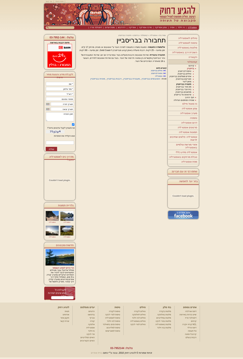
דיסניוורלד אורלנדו (188, 31)
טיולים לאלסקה (139, 314)
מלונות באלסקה (164, 314)
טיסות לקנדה (114, 311)
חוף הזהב (189, 97)
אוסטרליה (192, 27)
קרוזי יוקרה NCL (189, 324)
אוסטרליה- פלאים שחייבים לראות (183, 138)
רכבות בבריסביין (114, 79)
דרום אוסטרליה (189, 122)
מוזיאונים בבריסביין (183, 92)
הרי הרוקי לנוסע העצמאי (63, 268)
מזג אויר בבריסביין (183, 87)
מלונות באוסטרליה (187, 47)
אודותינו (66, 314)
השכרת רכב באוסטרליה (184, 52)
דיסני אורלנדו (190, 311)
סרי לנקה (90, 334)
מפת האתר (59, 1)
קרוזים (193, 321)
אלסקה (91, 324)
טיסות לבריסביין (184, 71)
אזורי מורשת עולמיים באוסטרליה (186, 146)
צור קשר (49, 1)
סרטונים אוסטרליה (187, 127)
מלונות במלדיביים (163, 318)
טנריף (92, 318)
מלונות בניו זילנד (164, 328)
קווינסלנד (192, 61)
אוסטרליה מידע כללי (186, 152)
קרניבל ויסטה (190, 334)
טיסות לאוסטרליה (188, 42)
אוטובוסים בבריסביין (151, 79)
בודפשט (91, 314)
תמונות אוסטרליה (188, 132)
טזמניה (193, 118)
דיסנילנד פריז (96, 27)
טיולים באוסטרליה (138, 321)
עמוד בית (162, 35)
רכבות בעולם (191, 337)
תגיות (67, 311)
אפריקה (132, 27)
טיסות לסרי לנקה (112, 314)
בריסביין (190, 68)
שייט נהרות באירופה (187, 314)
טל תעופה (192, 331)
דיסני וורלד (191, 328)
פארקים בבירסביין (183, 79)
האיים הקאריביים (87, 341)
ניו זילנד (181, 27)
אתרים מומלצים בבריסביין (180, 76)
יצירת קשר (64, 321)
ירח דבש (122, 27)
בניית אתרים (96, 352)
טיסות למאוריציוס (112, 331)
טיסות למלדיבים (113, 328)
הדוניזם (91, 311)
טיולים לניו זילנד (139, 318)
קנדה (92, 321)
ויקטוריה (192, 57)
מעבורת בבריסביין (131, 79)
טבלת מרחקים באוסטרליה (183, 157)
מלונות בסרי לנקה (163, 321)
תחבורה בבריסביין (183, 84)
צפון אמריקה (161, 27)
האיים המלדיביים (87, 337)
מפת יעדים (110, 27)
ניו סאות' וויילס (189, 103)
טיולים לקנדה (140, 311)
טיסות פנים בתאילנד (111, 324)
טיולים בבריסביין (184, 74)
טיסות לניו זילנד (113, 321)
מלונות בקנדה (165, 311)
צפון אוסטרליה (189, 108)
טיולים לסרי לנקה (138, 324)
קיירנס (191, 65)
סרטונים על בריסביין (182, 95)
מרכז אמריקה (145, 27)
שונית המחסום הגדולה (184, 100)
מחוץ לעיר (187, 81)
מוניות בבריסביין (97, 79)
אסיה (172, 27)
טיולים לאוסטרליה (187, 38)
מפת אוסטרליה (189, 161)
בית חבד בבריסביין (183, 89)
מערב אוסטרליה (188, 113)
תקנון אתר (64, 318)
